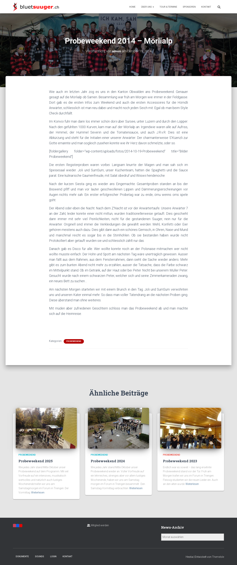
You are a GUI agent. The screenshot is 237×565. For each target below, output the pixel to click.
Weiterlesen (37, 492)
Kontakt (206, 7)
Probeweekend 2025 (36, 461)
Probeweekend (73, 341)
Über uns (147, 7)
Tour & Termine (168, 7)
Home (132, 7)
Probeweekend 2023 (180, 461)
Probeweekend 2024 (108, 461)
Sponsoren (189, 7)
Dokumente (22, 556)
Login (53, 556)
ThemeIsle (218, 556)
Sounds (39, 556)
